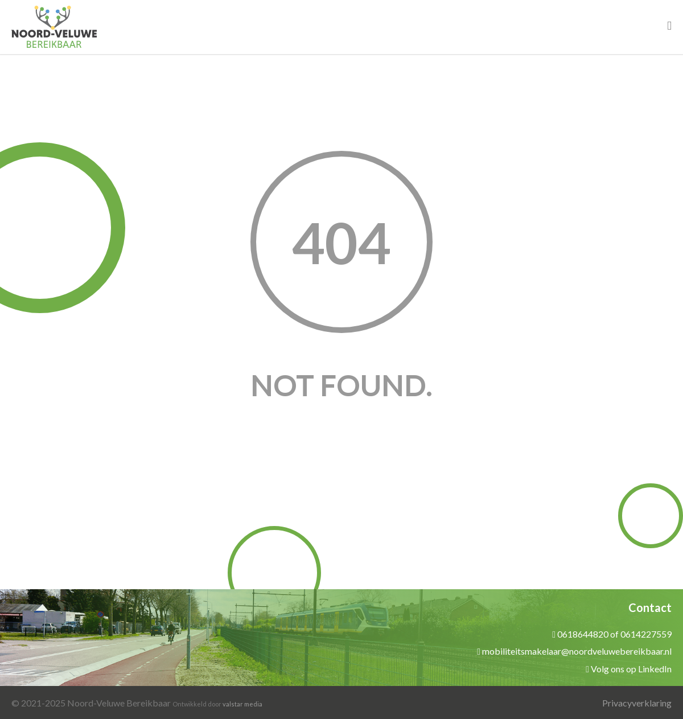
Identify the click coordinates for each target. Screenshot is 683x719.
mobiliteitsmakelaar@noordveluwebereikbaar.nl (577, 651)
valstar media (242, 704)
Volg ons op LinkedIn (631, 668)
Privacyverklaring (637, 702)
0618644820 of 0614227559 (614, 633)
